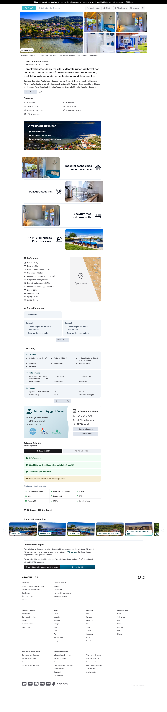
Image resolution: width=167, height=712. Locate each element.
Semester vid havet (92, 664)
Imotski (88, 629)
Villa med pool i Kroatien (62, 657)
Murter (88, 639)
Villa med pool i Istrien (93, 657)
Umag (56, 643)
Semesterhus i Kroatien (30, 657)
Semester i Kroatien (29, 619)
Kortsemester (90, 671)
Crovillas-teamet (60, 585)
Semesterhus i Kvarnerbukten (32, 664)
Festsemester (58, 671)
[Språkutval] (134, 8)
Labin (56, 616)
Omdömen (26, 595)
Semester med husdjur (62, 664)
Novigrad (57, 626)
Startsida (25, 585)
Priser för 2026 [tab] (43, 452)
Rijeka (119, 636)
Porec (56, 629)
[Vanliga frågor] (93, 8)
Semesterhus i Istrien (29, 660)
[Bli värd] (107, 8)
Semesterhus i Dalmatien (31, 667)
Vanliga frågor (85, 434)
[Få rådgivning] (120, 8)
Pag (118, 633)
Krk (118, 622)
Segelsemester (91, 674)
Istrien (24, 622)
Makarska (89, 636)
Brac (87, 616)
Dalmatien (26, 629)
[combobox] (61, 8)
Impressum (58, 602)
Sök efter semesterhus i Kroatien (33, 588)
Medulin (57, 619)
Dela (41, 92)
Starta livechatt (86, 430)
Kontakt (57, 588)
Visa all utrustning (62, 402)
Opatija (120, 629)
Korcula (88, 633)
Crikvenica (121, 619)
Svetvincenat (58, 639)
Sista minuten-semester (94, 667)
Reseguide (26, 616)
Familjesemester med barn (63, 667)
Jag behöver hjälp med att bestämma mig (44, 568)
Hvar (87, 626)
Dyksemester (58, 678)
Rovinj (56, 636)
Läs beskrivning (30, 92)
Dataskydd (58, 592)
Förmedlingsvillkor (60, 598)
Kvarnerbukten (27, 626)
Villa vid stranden (60, 660)
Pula (55, 633)
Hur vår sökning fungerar (62, 595)
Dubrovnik (89, 619)
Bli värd (24, 602)
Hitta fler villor (80, 568)
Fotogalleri (34, 146)
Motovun (57, 622)
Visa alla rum (62, 341)
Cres (119, 616)
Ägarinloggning (27, 598)
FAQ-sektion (72, 553)
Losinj (119, 626)
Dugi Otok (89, 622)
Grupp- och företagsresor (31, 592)
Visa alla (89, 643)
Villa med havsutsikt (93, 660)
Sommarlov (58, 674)
